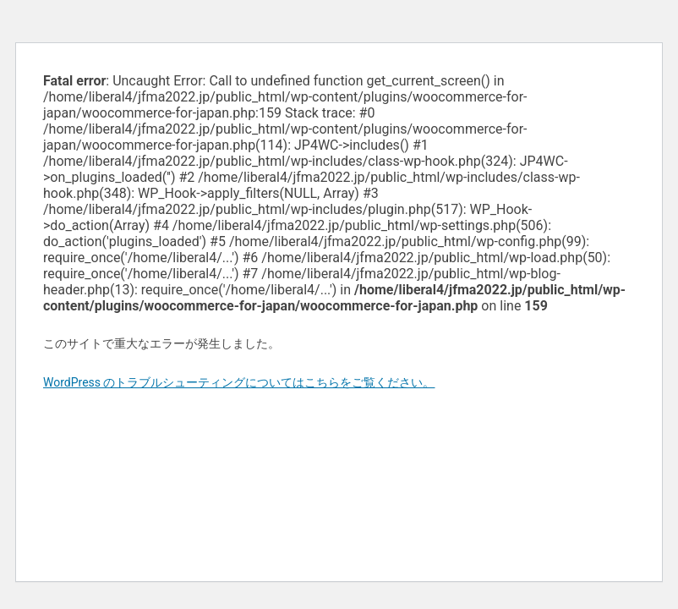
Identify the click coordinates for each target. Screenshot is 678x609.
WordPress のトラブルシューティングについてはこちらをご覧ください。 (239, 382)
